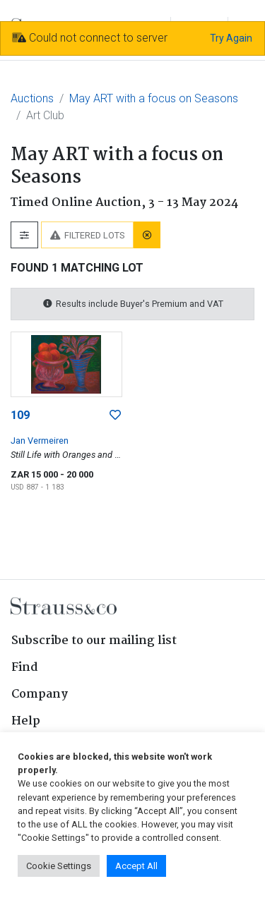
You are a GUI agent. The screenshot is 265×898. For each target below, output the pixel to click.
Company (39, 694)
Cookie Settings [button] (58, 866)
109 (20, 415)
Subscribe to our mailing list (94, 640)
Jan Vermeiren (40, 440)
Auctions (32, 98)
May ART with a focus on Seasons (153, 98)
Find (24, 667)
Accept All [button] (136, 866)
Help (25, 721)
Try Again (231, 38)
